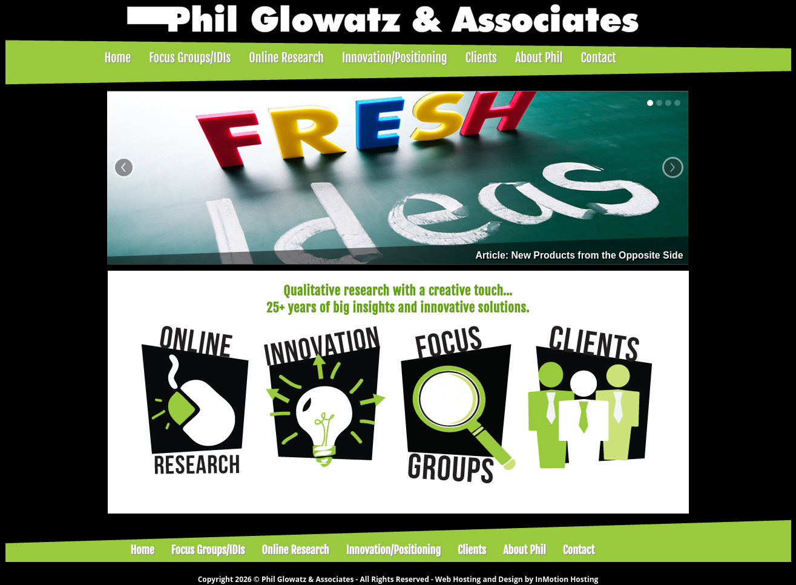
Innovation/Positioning (394, 57)
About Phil (538, 57)
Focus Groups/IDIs (190, 57)
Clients (481, 57)
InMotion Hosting (566, 579)
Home (118, 57)
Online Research (286, 57)
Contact (598, 57)
